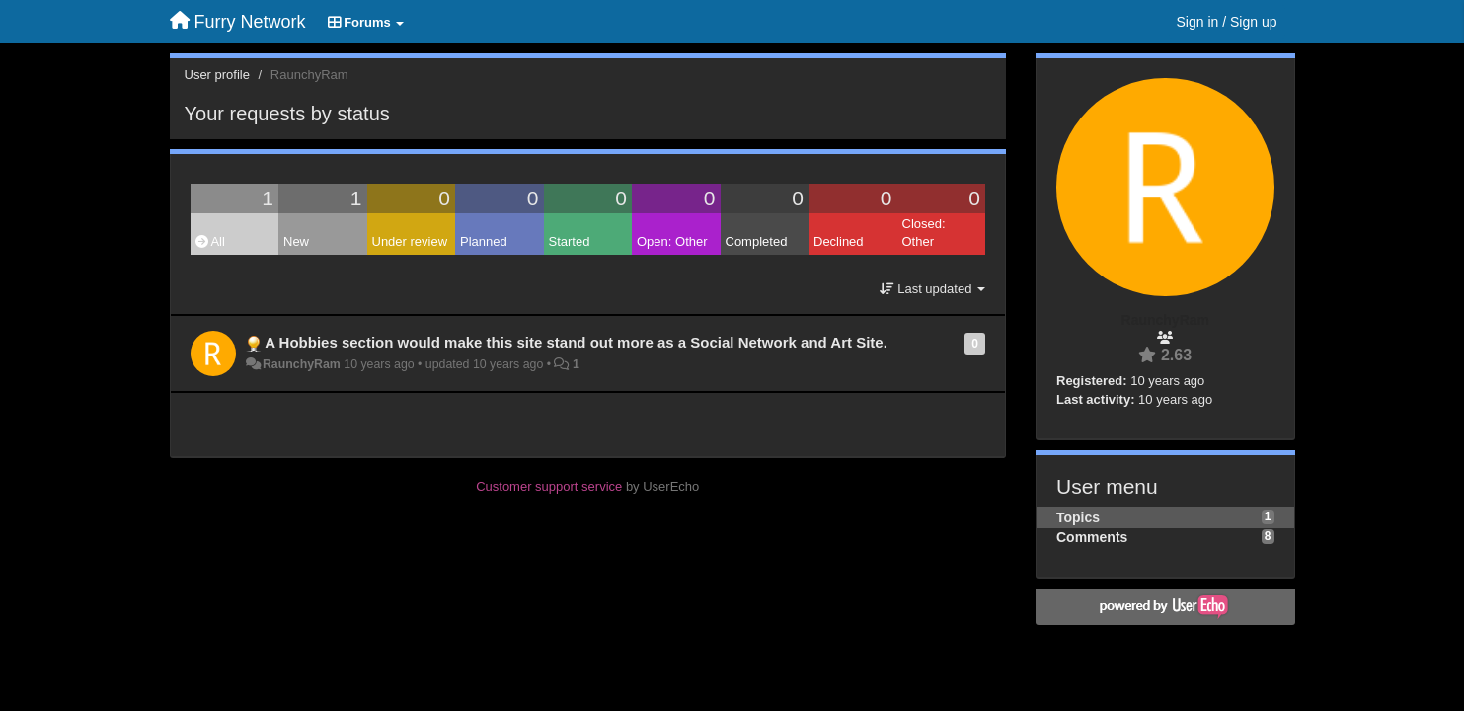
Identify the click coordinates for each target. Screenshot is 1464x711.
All (210, 241)
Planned (483, 241)
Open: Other (672, 241)
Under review (410, 241)
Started (569, 241)
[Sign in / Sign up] (1227, 22)
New (296, 241)
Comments (1091, 537)
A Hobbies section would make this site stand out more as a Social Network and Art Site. (576, 342)
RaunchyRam (302, 364)
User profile (217, 74)
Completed (757, 241)
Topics (1078, 517)
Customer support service (549, 486)
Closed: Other (924, 233)
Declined (838, 241)
